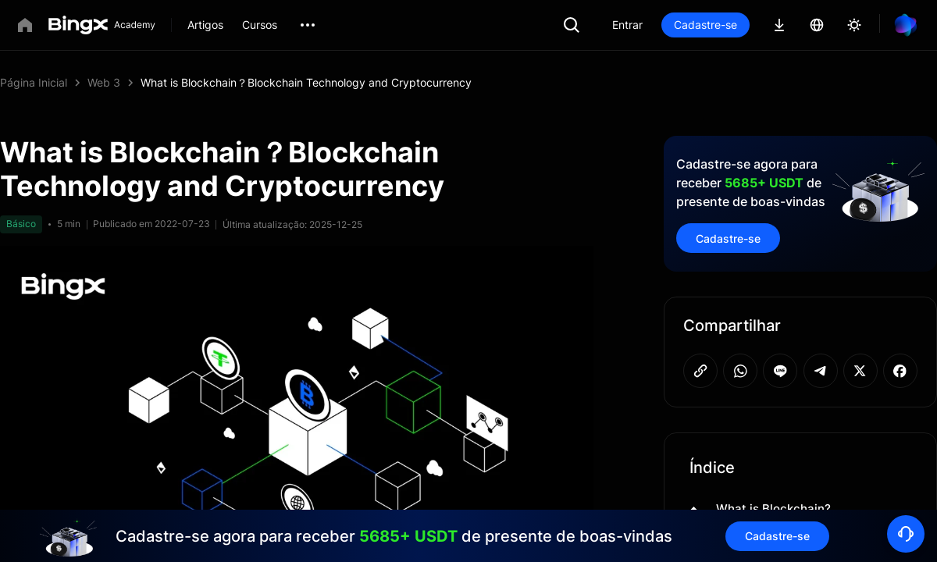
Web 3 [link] (103, 82)
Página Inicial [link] (33, 82)
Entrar (627, 24)
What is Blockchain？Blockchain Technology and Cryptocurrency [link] (306, 82)
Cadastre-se (705, 24)
